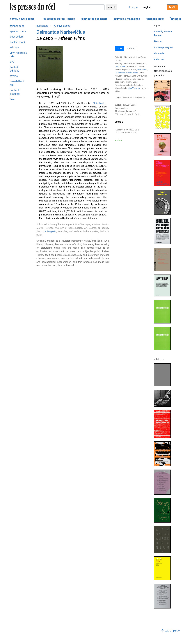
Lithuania (159, 53)
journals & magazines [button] (127, 18)
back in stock (17, 42)
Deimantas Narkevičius (60, 32)
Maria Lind (142, 69)
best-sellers (17, 36)
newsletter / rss (17, 83)
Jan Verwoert (134, 88)
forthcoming (17, 26)
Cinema (158, 41)
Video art (159, 59)
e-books (14, 47)
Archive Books (62, 25)
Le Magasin (49, 231)
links (12, 99)
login (175, 19)
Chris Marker (100, 103)
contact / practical (15, 92)
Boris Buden (120, 66)
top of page (170, 630)
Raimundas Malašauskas (126, 73)
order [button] (120, 48)
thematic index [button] (155, 18)
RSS (172, 7)
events (14, 76)
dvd (12, 61)
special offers (18, 31)
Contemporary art (163, 47)
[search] (87, 7)
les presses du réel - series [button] (59, 18)
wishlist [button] (131, 48)
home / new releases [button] (22, 18)
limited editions (14, 69)
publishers (42, 25)
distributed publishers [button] (94, 18)
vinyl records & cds (18, 54)
